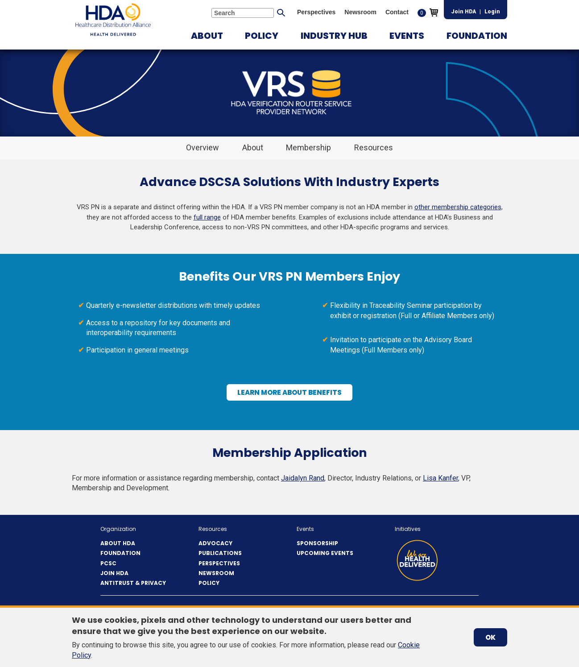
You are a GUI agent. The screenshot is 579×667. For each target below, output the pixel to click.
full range (207, 217)
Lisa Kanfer (440, 478)
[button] (207, 35)
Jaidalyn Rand (302, 478)
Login (492, 11)
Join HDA (463, 11)
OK (490, 637)
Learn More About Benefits (292, 394)
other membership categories (457, 207)
